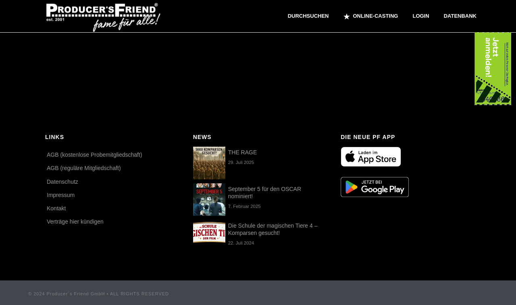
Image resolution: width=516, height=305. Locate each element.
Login (420, 16)
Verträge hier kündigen (75, 221)
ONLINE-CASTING (370, 16)
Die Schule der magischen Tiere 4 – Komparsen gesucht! (273, 229)
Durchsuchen (308, 16)
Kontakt (56, 208)
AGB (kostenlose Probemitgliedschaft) (94, 154)
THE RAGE (242, 152)
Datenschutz (62, 181)
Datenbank (460, 16)
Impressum (61, 195)
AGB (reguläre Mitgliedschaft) (84, 168)
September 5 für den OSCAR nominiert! (264, 192)
